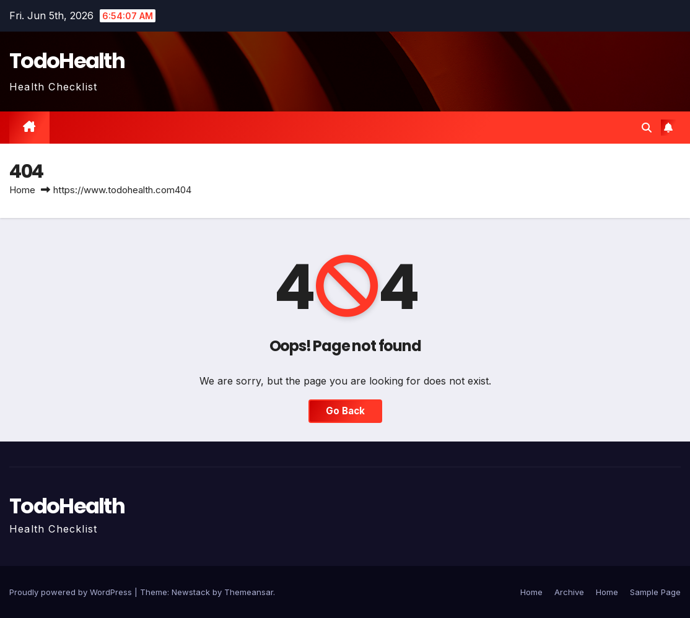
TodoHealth (66, 61)
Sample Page (655, 592)
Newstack (191, 592)
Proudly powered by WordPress (71, 592)
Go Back (345, 411)
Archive (569, 592)
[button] (647, 127)
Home (22, 190)
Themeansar (248, 592)
